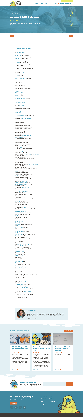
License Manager (19, 236)
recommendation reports (33, 115)
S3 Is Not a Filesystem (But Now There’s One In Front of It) (19, 350)
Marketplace (27, 246)
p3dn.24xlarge (24, 289)
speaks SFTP (20, 78)
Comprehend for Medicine (21, 104)
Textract (27, 239)
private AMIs (36, 155)
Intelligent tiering (19, 105)
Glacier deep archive (20, 138)
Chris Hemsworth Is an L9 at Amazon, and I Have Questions (62, 350)
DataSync (17, 212)
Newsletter (44, 397)
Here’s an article (19, 88)
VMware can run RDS (20, 55)
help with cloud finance (34, 165)
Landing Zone (23, 283)
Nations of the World (27, 46)
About (50, 397)
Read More (14, 371)
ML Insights (18, 237)
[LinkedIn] (16, 409)
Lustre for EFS (18, 114)
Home (28, 37)
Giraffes (17, 77)
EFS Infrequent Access (20, 100)
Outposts (17, 64)
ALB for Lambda (19, 52)
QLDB (16, 172)
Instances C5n (18, 102)
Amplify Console (19, 229)
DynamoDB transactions (21, 184)
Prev (12, 37)
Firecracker (17, 202)
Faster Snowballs (19, 62)
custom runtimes (25, 188)
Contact (51, 400)
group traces (23, 152)
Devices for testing (21, 227)
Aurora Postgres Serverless (21, 192)
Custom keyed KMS (19, 112)
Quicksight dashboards (20, 117)
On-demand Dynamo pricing (21, 185)
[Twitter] (11, 409)
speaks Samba (20, 54)
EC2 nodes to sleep (21, 269)
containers (26, 155)
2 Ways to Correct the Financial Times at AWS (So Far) (40, 350)
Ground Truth (20, 246)
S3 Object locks (19, 217)
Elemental (17, 97)
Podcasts (43, 400)
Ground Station (25, 294)
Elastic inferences (19, 94)
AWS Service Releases (39, 37)
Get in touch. (14, 404)
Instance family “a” (19, 68)
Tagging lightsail (19, 92)
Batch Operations (19, 252)
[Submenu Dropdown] (38, 3)
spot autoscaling (23, 118)
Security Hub (23, 148)
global (24, 208)
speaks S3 (23, 142)
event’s (26, 260)
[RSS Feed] (20, 409)
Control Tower (20, 286)
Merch (42, 405)
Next (71, 37)
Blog (32, 37)
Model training (18, 267)
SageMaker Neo (19, 222)
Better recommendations (21, 80)
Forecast (24, 74)
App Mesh (17, 224)
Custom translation (19, 58)
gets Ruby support (26, 120)
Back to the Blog (68, 332)
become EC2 (25, 182)
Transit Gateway (24, 212)
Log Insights (18, 234)
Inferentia (21, 107)
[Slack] (24, 409)
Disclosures (52, 403)
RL (32, 246)
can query (25, 273)
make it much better (33, 125)
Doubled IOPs (18, 60)
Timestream (18, 72)
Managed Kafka (19, 263)
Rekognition (18, 57)
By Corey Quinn (14, 21)
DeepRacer (17, 177)
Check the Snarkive (26, 137)
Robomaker (18, 264)
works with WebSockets (29, 300)
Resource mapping (19, 232)
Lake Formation (28, 293)
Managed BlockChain (20, 247)
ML (30, 155)
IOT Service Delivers (20, 257)
